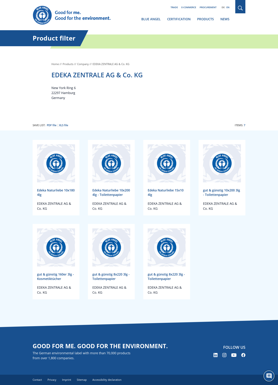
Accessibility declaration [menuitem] (106, 379)
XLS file (63, 125)
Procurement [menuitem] (208, 7)
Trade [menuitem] (174, 7)
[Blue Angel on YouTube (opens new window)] (234, 355)
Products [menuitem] (205, 19)
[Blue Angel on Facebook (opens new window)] (243, 355)
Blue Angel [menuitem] (151, 19)
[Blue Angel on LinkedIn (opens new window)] (215, 355)
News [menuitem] (224, 19)
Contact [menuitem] (37, 379)
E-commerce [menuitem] (188, 7)
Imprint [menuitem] (66, 379)
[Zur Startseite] (75, 15)
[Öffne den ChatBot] (268, 375)
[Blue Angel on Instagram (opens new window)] (224, 355)
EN (227, 7)
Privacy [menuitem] (52, 379)
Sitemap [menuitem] (82, 379)
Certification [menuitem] (179, 19)
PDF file (52, 125)
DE (223, 7)
